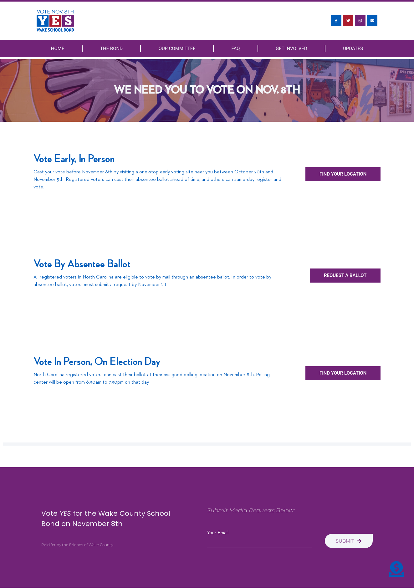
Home (57, 48)
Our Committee (177, 48)
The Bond (111, 48)
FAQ (235, 48)
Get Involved (291, 48)
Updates (353, 48)
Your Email (217, 532)
